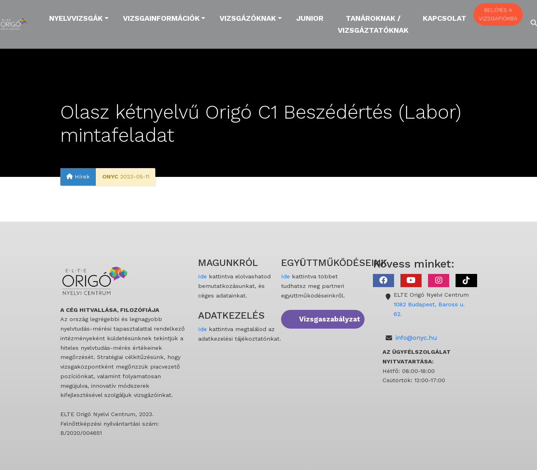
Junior (309, 18)
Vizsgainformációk (161, 18)
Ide (202, 276)
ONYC (110, 177)
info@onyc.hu (416, 337)
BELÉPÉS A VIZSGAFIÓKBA (498, 14)
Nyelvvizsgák (76, 18)
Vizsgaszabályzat (329, 319)
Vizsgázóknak (248, 18)
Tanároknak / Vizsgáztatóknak (373, 24)
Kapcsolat (444, 18)
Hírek (78, 177)
